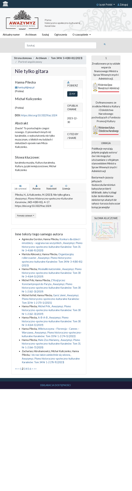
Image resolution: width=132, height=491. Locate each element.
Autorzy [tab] (36, 187)
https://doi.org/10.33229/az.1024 (39, 115)
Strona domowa (23, 58)
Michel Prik (44, 306)
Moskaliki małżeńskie (49, 269)
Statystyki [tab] (51, 187)
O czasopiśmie (81, 34)
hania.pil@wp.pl (26, 87)
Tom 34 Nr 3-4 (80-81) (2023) (66, 58)
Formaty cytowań (24, 215)
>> (35, 368)
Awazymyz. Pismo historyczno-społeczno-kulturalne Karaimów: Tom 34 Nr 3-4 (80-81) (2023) (52, 261)
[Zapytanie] (60, 45)
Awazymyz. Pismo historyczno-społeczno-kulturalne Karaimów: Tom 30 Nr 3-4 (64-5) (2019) (52, 273)
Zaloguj (123, 4)
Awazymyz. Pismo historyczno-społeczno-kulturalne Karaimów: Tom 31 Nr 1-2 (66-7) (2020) (51, 343)
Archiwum (30, 34)
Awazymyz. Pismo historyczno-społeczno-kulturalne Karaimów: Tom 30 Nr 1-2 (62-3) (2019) (51, 288)
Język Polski (104, 4)
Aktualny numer (11, 34)
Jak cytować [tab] (20, 187)
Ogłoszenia (60, 34)
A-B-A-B (43, 317)
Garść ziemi (59, 295)
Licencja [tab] (66, 187)
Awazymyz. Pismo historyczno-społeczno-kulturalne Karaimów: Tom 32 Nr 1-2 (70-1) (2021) (50, 299)
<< (16, 368)
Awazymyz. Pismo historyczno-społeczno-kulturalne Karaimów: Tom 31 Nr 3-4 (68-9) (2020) (52, 247)
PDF (72, 94)
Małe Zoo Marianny (49, 339)
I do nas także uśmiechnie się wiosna (51, 354)
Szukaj (45, 34)
